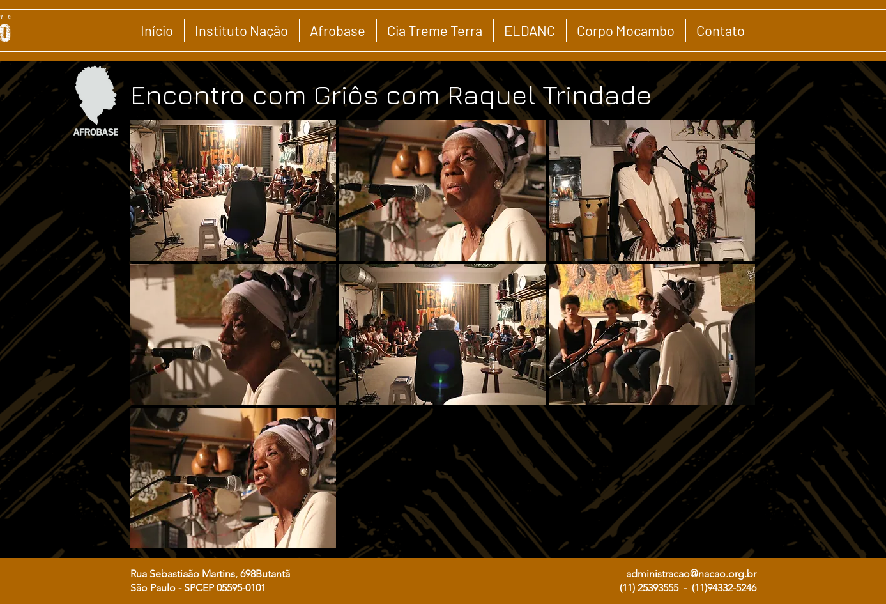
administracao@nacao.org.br (691, 574)
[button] (233, 190)
